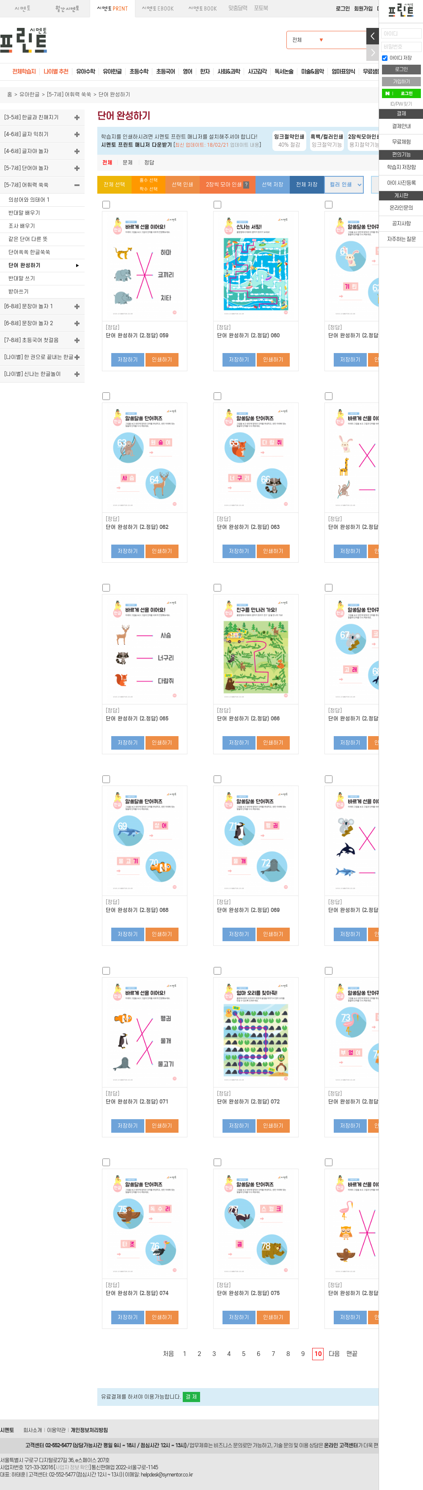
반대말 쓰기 (21, 278)
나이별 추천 (56, 71)
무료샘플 (372, 71)
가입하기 (401, 82)
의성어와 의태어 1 (28, 200)
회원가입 (363, 8)
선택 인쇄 (182, 184)
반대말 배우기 (24, 213)
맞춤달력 (237, 8)
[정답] (112, 328)
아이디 (391, 33)
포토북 (261, 8)
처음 (168, 1354)
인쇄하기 (162, 359)
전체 (107, 162)
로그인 (343, 8)
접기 (372, 52)
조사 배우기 (21, 226)
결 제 (191, 1397)
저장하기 (128, 359)
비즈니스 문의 (228, 1445)
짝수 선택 (149, 189)
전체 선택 (114, 184)
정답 (149, 162)
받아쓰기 (18, 291)
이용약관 (56, 1430)
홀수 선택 (149, 180)
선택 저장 (272, 184)
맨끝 (351, 1354)
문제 (128, 162)
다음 (334, 1354)
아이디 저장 (397, 58)
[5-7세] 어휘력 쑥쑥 (69, 94)
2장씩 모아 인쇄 (227, 185)
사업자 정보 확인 (72, 1467)
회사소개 (32, 1430)
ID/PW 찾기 (401, 104)
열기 (372, 36)
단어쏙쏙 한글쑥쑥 (29, 252)
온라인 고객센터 (341, 1445)
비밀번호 (393, 47)
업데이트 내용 (244, 145)
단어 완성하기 (24, 265)
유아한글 (29, 94)
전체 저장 (307, 184)
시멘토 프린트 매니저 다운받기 (136, 145)
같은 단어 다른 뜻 (28, 239)
